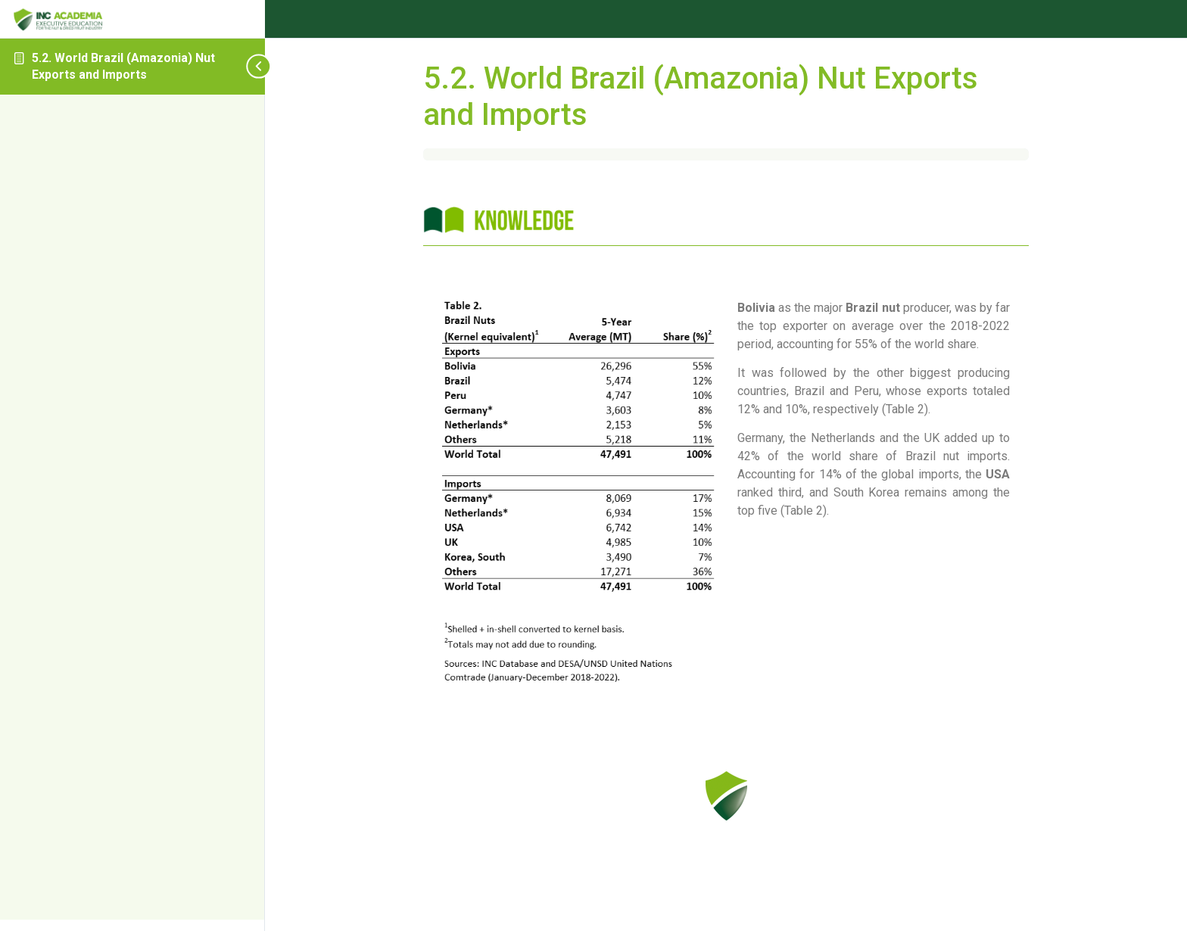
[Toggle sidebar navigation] (227, 66)
